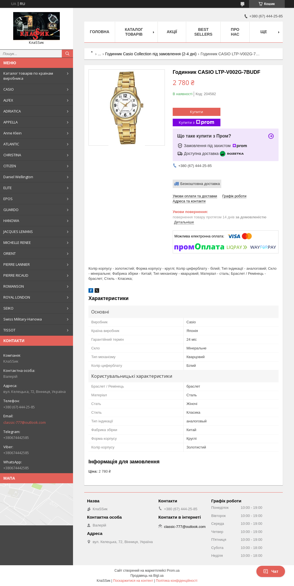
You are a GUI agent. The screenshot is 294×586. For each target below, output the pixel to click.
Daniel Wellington (18, 176)
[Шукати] (67, 53)
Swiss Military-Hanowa (22, 319)
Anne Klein (12, 133)
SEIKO (8, 308)
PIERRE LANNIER (16, 264)
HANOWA (11, 220)
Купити (196, 111)
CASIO (8, 89)
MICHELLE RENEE (17, 242)
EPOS (8, 198)
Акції (172, 31)
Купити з (196, 122)
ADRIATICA (12, 111)
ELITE (7, 187)
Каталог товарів (134, 31)
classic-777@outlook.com (24, 422)
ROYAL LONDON (16, 297)
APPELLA (10, 122)
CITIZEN (9, 165)
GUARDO (11, 209)
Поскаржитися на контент (133, 581)
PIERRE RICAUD (15, 275)
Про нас (235, 31)
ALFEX (8, 100)
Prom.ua (173, 571)
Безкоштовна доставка (200, 184)
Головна (99, 31)
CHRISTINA (12, 154)
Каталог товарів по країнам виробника (28, 76)
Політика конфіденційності (176, 581)
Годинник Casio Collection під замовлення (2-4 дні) (151, 54)
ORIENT (9, 253)
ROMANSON (13, 286)
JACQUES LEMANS (18, 231)
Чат (270, 571)
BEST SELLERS (203, 31)
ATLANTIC (11, 143)
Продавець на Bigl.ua (146, 576)
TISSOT (9, 330)
